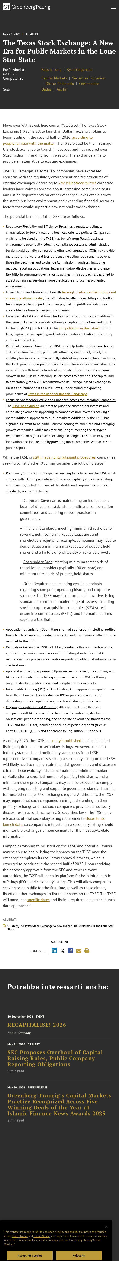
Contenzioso (89, 83)
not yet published (66, 740)
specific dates (38, 899)
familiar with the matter (35, 143)
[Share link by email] (78, 950)
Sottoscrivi (59, 942)
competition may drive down (79, 328)
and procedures (83, 457)
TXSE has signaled (25, 406)
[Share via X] (62, 951)
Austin (62, 89)
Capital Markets (54, 78)
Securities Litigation (88, 78)
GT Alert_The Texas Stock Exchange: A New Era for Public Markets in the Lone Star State (60, 927)
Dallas (46, 89)
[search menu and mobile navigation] (114, 6)
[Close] (106, 1232)
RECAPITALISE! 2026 (36, 1028)
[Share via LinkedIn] (54, 951)
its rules (63, 457)
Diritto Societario (60, 83)
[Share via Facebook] (70, 951)
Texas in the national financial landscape (57, 394)
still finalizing (45, 457)
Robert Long (51, 69)
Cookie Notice (41, 1241)
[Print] (86, 950)
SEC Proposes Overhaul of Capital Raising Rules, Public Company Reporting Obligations (55, 1062)
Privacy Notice (20, 1241)
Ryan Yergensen (80, 69)
